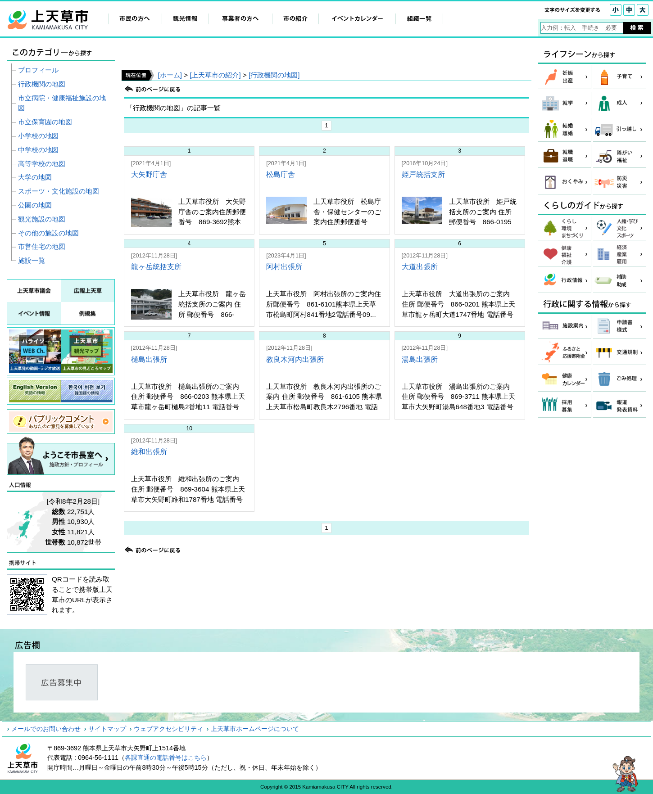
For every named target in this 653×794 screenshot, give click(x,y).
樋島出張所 (149, 359)
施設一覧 (31, 260)
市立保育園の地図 (45, 122)
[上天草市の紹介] (215, 75)
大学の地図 (35, 177)
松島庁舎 (280, 174)
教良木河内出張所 (295, 359)
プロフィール (38, 70)
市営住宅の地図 (41, 246)
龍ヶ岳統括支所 (156, 267)
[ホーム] (169, 75)
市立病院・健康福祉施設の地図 (62, 103)
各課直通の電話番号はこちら (166, 757)
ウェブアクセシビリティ (168, 728)
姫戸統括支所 (423, 174)
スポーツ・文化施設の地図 (58, 191)
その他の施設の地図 (48, 233)
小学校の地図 (38, 136)
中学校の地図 (38, 149)
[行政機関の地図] (274, 75)
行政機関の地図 (41, 84)
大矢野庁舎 (149, 174)
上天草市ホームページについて (255, 728)
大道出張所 (420, 267)
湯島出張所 (420, 359)
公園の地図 (35, 205)
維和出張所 (149, 452)
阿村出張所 (284, 267)
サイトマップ (107, 728)
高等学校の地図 (41, 163)
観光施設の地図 (41, 219)
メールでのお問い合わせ (46, 728)
